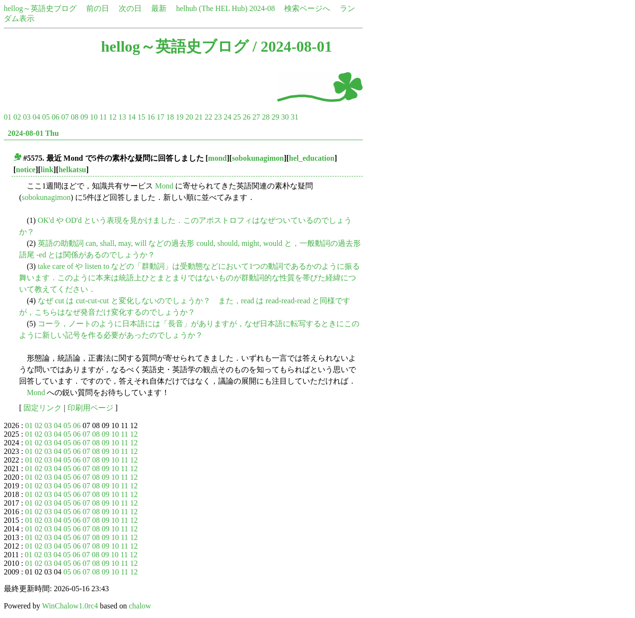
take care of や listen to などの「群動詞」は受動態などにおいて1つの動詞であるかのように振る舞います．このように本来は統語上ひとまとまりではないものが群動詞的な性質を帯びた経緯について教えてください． (189, 277)
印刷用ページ (90, 408)
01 (7, 117)
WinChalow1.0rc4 (70, 606)
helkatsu (72, 170)
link (47, 170)
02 (17, 117)
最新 (159, 8)
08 (74, 117)
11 (103, 117)
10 (94, 117)
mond (217, 158)
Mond (164, 186)
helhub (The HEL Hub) (211, 8)
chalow (140, 606)
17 (160, 117)
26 (246, 117)
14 (131, 117)
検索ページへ (307, 8)
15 (141, 117)
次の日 (130, 8)
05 (46, 117)
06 (55, 117)
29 (275, 117)
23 (218, 117)
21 (198, 117)
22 (208, 117)
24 (227, 117)
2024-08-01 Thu (33, 133)
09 (84, 117)
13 (122, 117)
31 (294, 117)
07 (65, 117)
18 (170, 117)
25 (237, 117)
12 (112, 117)
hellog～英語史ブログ (40, 8)
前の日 (97, 8)
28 (265, 117)
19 (179, 117)
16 (151, 117)
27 (256, 117)
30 (285, 117)
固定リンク (42, 408)
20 (189, 117)
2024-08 (262, 8)
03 (27, 117)
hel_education (311, 158)
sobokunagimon (258, 158)
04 (36, 117)
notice (25, 170)
